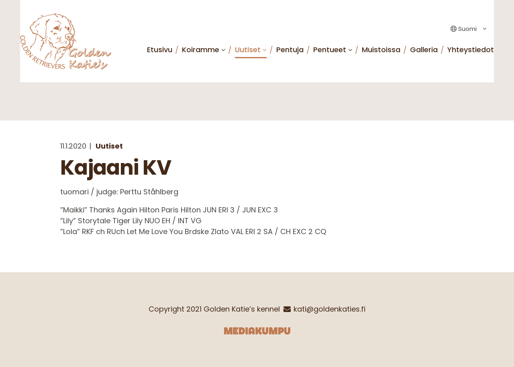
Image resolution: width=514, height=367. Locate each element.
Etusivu (159, 50)
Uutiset (248, 50)
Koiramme (200, 50)
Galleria (424, 50)
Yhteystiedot (470, 50)
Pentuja (290, 50)
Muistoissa (381, 50)
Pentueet (329, 50)
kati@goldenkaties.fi (329, 309)
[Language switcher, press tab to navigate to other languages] (467, 29)
